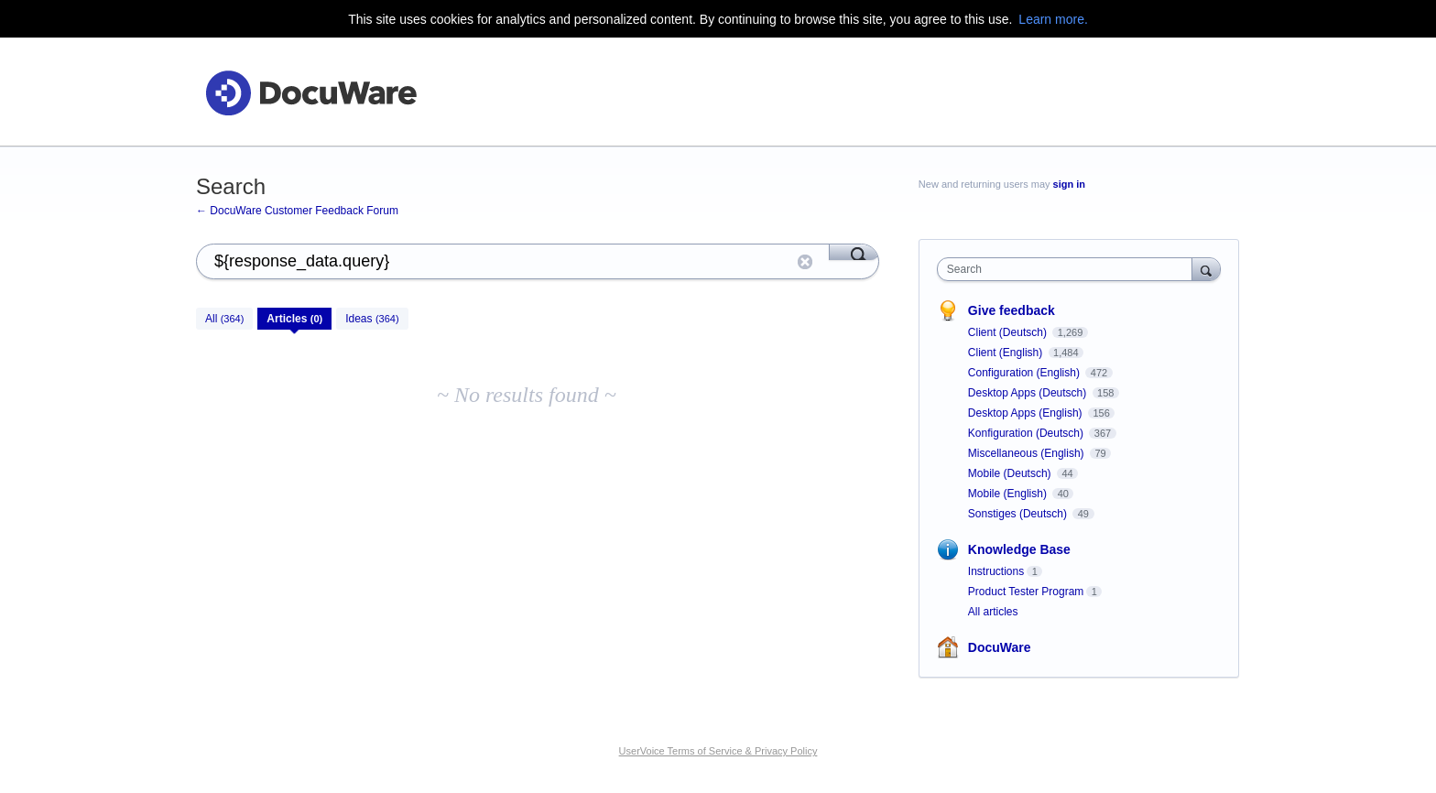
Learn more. (1052, 19)
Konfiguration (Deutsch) (1027, 433)
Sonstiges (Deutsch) (1019, 513)
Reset (805, 262)
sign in (1069, 184)
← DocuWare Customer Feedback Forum (297, 210)
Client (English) (1007, 352)
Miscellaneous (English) (1027, 453)
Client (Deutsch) (1009, 332)
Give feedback (1011, 310)
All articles (993, 611)
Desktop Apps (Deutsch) (1029, 392)
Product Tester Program (1026, 591)
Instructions (996, 571)
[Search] (854, 252)
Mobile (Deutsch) (1011, 473)
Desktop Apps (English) (1026, 413)
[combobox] (1069, 269)
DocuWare (999, 647)
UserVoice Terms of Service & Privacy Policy (718, 750)
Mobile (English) (1009, 493)
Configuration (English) (1025, 372)
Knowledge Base (1019, 549)
